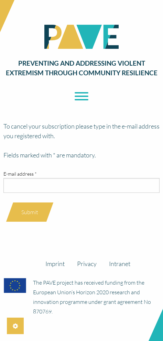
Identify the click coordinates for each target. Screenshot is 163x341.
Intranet (119, 263)
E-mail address (20, 174)
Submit (29, 212)
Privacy (87, 263)
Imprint (55, 263)
